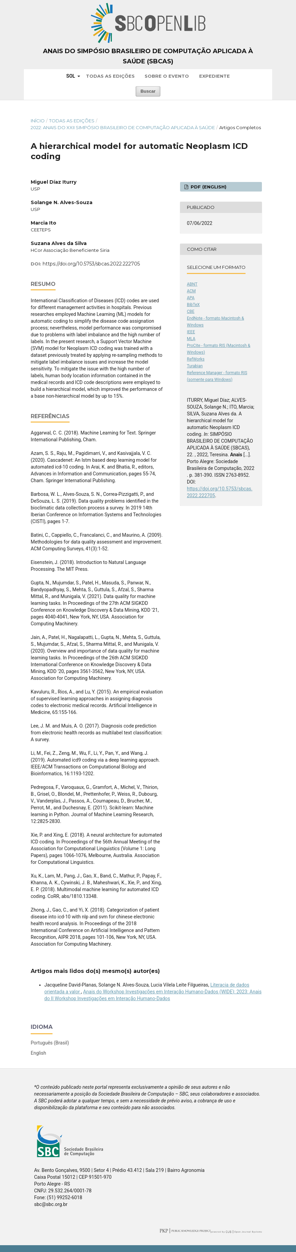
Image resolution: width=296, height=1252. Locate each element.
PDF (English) (207, 186)
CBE (190, 311)
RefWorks (196, 359)
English (38, 1053)
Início (38, 120)
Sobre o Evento (167, 76)
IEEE (191, 332)
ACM (191, 291)
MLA (191, 338)
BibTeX (193, 304)
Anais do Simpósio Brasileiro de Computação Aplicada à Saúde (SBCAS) (148, 56)
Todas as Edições (110, 76)
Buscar (148, 91)
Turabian (195, 366)
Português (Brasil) (50, 1042)
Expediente (214, 76)
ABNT (192, 284)
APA (190, 297)
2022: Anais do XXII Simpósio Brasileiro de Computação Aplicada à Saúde (123, 127)
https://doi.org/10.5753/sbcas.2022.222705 (91, 264)
